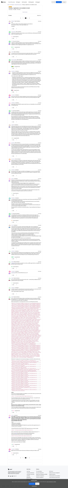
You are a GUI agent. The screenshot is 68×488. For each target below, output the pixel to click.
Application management (40, 475)
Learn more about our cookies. (51, 481)
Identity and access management (54, 472)
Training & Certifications (30, 472)
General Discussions (18, 4)
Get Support (12, 4)
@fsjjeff (16, 433)
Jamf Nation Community (30, 474)
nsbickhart (13, 169)
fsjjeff (12, 261)
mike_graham (13, 31)
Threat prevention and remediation (54, 475)
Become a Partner (29, 478)
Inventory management (39, 477)
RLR (12, 41)
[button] (59, 2)
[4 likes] (15, 66)
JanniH (12, 51)
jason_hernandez (14, 59)
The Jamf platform (39, 471)
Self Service (51, 471)
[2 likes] (15, 90)
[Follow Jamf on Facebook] (15, 476)
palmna (12, 178)
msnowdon (13, 271)
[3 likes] (15, 47)
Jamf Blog (28, 475)
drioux (12, 225)
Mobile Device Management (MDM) (41, 474)
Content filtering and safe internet (54, 477)
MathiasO (12, 21)
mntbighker (13, 102)
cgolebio (12, 124)
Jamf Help (28, 471)
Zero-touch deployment (40, 472)
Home (8, 4)
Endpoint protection (52, 474)
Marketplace (29, 477)
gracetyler (13, 142)
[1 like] (14, 36)
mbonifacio (13, 71)
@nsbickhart (13, 263)
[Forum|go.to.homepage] (3, 2)
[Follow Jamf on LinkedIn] (10, 476)
